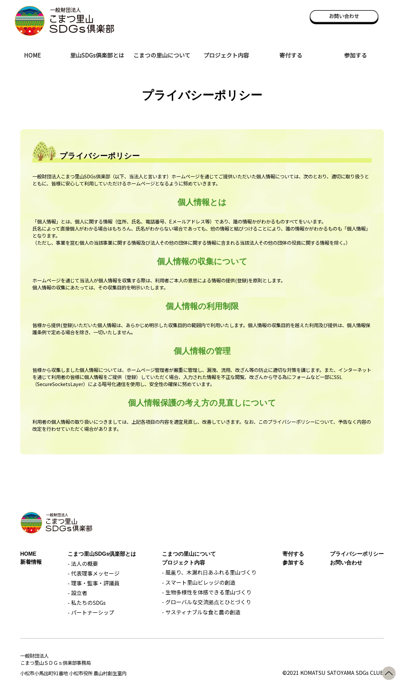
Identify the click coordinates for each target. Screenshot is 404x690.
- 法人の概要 (83, 563)
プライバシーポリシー (357, 554)
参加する (355, 55)
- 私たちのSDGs (87, 602)
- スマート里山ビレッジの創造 (198, 582)
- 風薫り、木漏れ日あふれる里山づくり (209, 572)
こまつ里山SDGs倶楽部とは (102, 554)
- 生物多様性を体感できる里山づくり (206, 592)
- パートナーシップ (91, 612)
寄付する (290, 55)
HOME (32, 55)
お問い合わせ (344, 16)
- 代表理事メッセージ (94, 573)
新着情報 (31, 562)
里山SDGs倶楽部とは (97, 55)
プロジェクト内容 (226, 55)
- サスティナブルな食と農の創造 (201, 612)
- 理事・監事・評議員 (94, 583)
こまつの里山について (161, 55)
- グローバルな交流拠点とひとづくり (206, 602)
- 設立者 (77, 593)
